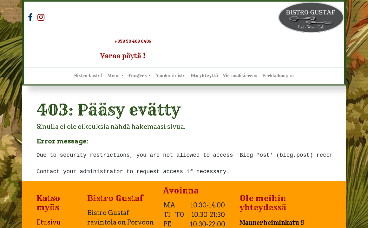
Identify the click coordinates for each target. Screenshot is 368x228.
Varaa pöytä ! (123, 56)
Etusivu (48, 222)
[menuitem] (88, 76)
